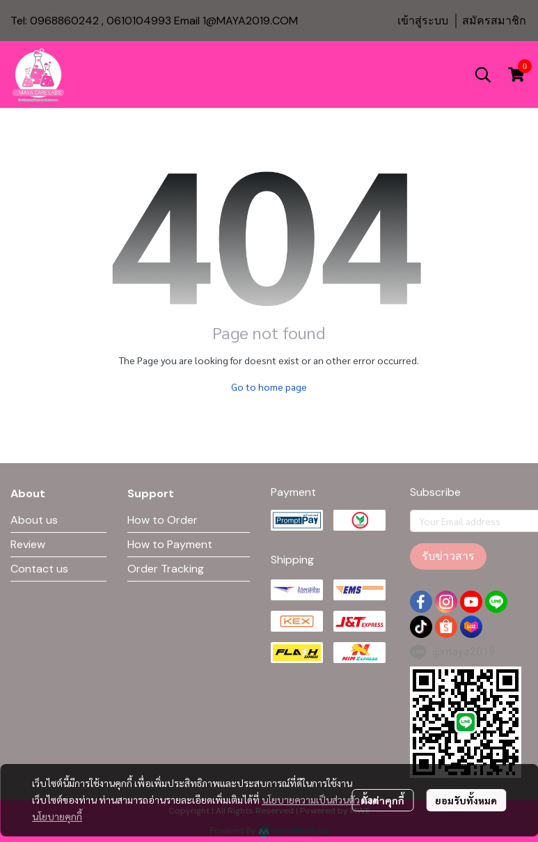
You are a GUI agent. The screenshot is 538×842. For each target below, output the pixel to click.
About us (34, 520)
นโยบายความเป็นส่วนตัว (311, 799)
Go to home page (269, 386)
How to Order (162, 520)
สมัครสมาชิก (494, 20)
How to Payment (169, 544)
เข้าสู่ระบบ (422, 20)
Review (27, 544)
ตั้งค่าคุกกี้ (382, 800)
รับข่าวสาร (448, 556)
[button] (483, 74)
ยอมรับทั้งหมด (466, 800)
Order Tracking (165, 568)
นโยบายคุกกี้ (57, 816)
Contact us (39, 568)
